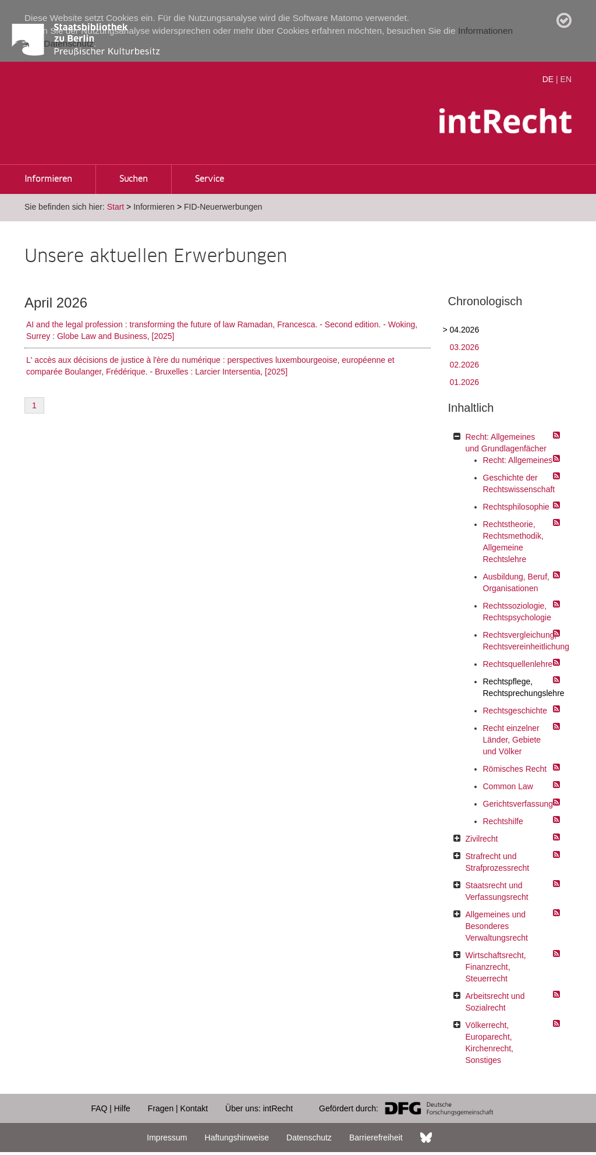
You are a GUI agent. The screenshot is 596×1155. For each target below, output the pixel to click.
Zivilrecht (482, 838)
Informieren (48, 179)
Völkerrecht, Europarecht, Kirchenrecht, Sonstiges (489, 1042)
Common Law (508, 786)
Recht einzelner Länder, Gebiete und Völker (512, 739)
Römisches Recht (515, 768)
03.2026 (465, 347)
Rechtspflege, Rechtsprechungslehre (518, 687)
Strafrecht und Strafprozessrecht (498, 862)
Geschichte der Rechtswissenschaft (518, 483)
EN (566, 79)
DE (548, 79)
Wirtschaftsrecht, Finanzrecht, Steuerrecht (496, 967)
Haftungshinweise (237, 1137)
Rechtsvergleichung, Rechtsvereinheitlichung (518, 640)
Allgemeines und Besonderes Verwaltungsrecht (497, 926)
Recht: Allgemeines (518, 460)
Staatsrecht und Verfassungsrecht (497, 891)
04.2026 (465, 329)
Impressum (167, 1137)
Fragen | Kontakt (178, 1108)
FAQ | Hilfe (110, 1108)
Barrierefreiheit (376, 1137)
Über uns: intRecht (259, 1108)
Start (116, 206)
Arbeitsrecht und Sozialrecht (495, 1001)
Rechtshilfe (503, 821)
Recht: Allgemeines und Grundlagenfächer (506, 442)
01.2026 (465, 382)
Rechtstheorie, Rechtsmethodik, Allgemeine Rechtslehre (513, 542)
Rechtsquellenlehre (518, 664)
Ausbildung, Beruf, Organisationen (516, 582)
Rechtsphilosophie (516, 506)
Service (209, 179)
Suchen (133, 179)
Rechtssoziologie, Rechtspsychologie (517, 611)
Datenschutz (309, 1137)
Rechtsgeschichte (515, 710)
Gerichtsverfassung (518, 803)
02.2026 (465, 364)
